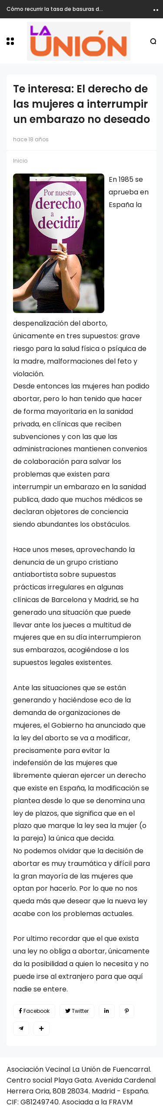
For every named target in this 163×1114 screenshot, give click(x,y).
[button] (10, 41)
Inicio (20, 160)
